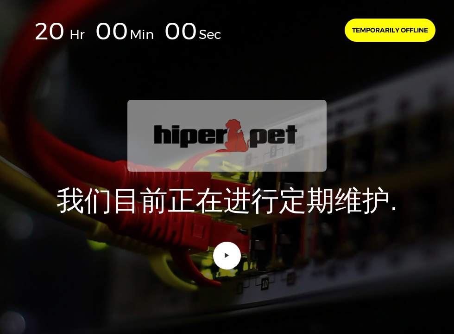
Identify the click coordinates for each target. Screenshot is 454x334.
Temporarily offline (390, 30)
